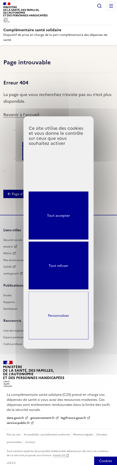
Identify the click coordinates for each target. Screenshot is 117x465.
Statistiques (10, 309)
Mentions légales (83, 434)
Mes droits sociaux (14, 260)
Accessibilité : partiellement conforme (47, 434)
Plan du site (14, 434)
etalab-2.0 (59, 455)
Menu (111, 6)
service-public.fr (18, 423)
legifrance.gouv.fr (73, 418)
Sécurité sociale (12, 240)
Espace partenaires (14, 337)
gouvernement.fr (42, 418)
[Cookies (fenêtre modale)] (105, 461)
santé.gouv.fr (11, 273)
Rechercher (99, 6)
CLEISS (7, 267)
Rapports (9, 302)
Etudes (7, 295)
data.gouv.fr (15, 418)
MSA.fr (7, 253)
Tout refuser (58, 265)
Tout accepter (58, 215)
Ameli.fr (8, 247)
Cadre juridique (12, 344)
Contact (30, 442)
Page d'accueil (23, 193)
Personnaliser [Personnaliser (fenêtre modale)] (58, 315)
